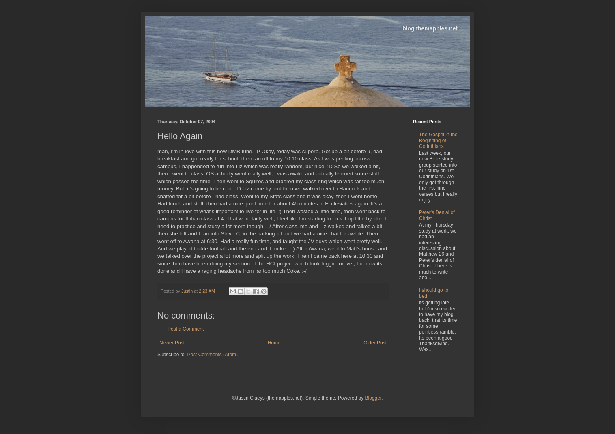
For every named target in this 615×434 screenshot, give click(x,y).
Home (274, 343)
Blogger (373, 398)
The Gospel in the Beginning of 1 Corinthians (438, 140)
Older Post (375, 343)
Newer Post (172, 343)
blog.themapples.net (430, 28)
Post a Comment (186, 329)
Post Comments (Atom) (212, 354)
